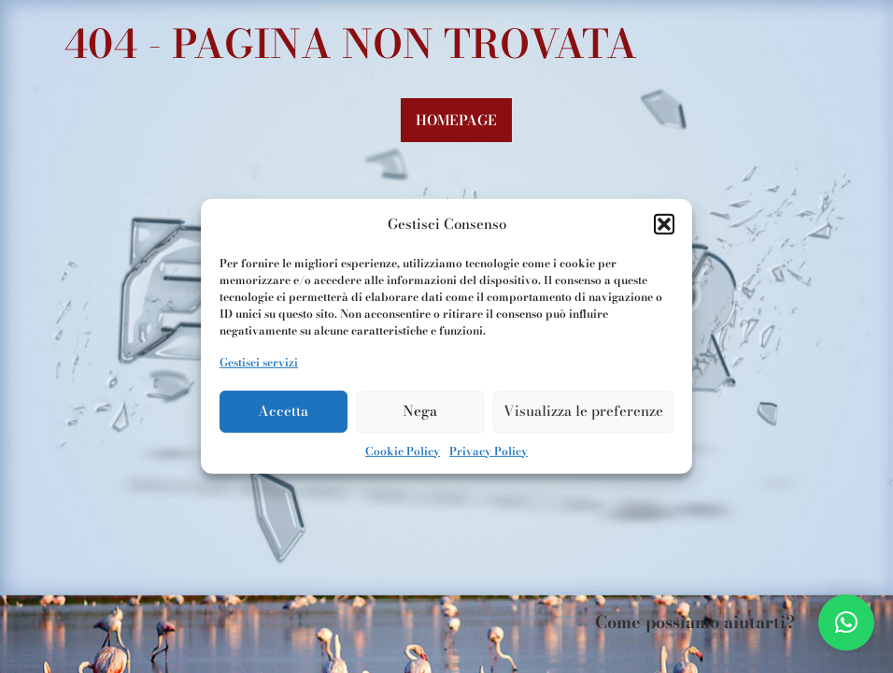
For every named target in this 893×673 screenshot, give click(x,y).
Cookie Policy (402, 450)
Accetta (283, 411)
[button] (664, 224)
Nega (420, 411)
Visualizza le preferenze (583, 411)
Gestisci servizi (259, 362)
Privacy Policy (488, 450)
